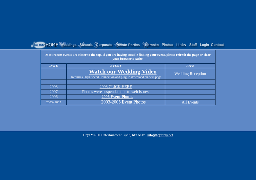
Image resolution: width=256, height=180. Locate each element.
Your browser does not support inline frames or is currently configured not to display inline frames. (128, 45)
